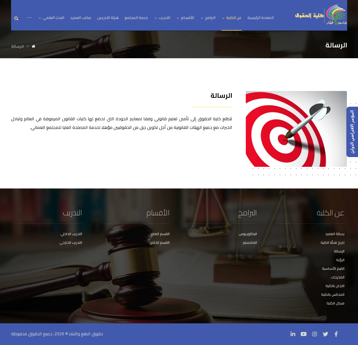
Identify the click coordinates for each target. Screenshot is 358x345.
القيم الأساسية (333, 268)
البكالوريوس (248, 233)
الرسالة (339, 251)
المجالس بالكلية (332, 294)
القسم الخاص (160, 242)
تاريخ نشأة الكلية (332, 242)
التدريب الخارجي (70, 242)
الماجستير (250, 242)
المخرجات (337, 277)
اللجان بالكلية (334, 285)
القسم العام (160, 233)
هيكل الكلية (335, 303)
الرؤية (340, 259)
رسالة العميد (334, 233)
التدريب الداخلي (71, 233)
